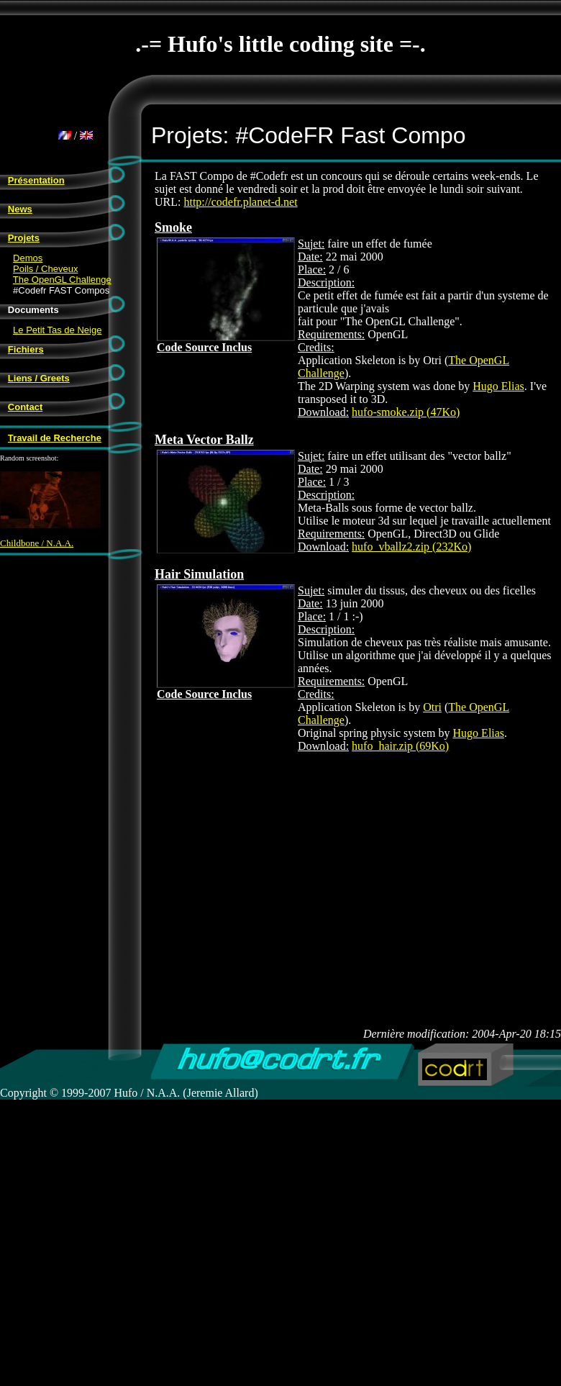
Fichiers (26, 349)
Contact (25, 407)
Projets (24, 237)
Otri (432, 707)
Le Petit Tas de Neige (57, 330)
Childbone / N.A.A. (50, 538)
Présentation (36, 180)
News (20, 209)
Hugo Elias (498, 386)
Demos (27, 258)
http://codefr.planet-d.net (240, 202)
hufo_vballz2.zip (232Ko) (411, 546)
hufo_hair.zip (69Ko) (400, 746)
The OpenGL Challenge (62, 279)
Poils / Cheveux (45, 268)
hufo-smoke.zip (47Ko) (406, 412)
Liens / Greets (39, 378)
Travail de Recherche (54, 437)
